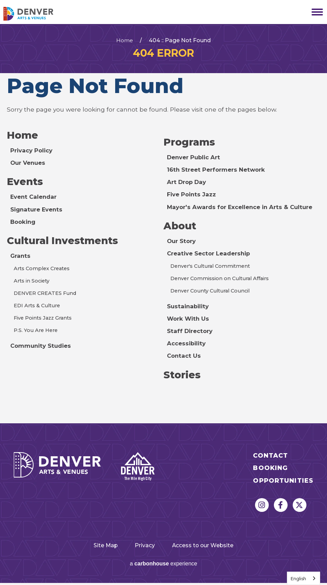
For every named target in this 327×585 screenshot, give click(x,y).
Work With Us (189, 319)
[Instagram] (262, 507)
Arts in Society (33, 282)
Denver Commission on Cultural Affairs (222, 279)
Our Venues (29, 163)
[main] (163, 224)
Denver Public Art (195, 157)
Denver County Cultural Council (212, 292)
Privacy (143, 547)
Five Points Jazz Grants (45, 320)
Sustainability (188, 307)
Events (26, 182)
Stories (183, 376)
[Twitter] (299, 507)
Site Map (96, 547)
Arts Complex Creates (43, 270)
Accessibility (187, 344)
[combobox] (303, 578)
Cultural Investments (66, 242)
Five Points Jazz (192, 194)
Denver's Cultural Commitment (212, 267)
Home (124, 40)
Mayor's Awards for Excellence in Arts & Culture (243, 207)
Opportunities (283, 482)
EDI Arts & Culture (38, 307)
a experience (163, 566)
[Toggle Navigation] (315, 12)
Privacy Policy (32, 150)
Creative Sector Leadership (211, 254)
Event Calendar (34, 198)
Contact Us (184, 356)
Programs (191, 142)
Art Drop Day (187, 182)
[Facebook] (281, 507)
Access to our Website (210, 547)
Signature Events (37, 210)
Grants (21, 257)
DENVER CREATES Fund (47, 295)
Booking (23, 222)
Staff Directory (191, 332)
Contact (270, 457)
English (298, 578)
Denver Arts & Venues (37, 14)
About (181, 226)
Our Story (182, 241)
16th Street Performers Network (218, 170)
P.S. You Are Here (37, 332)
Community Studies (41, 347)
